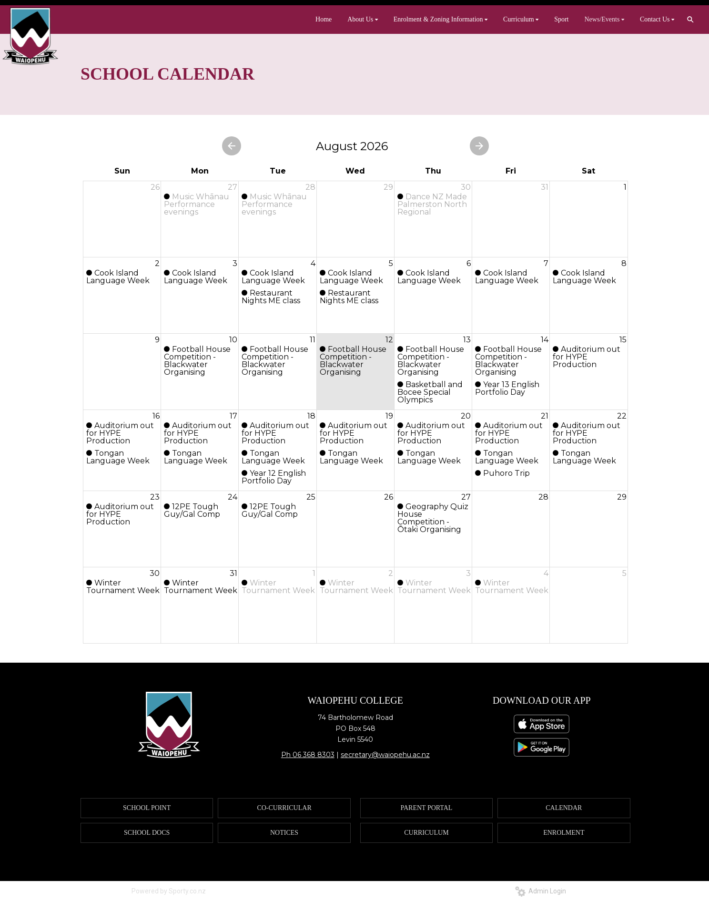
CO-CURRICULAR (284, 807)
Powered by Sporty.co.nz (169, 891)
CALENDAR (564, 807)
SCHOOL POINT (147, 807)
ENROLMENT (563, 832)
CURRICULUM (426, 832)
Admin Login (540, 891)
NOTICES (284, 832)
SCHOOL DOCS (147, 832)
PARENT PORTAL (426, 807)
